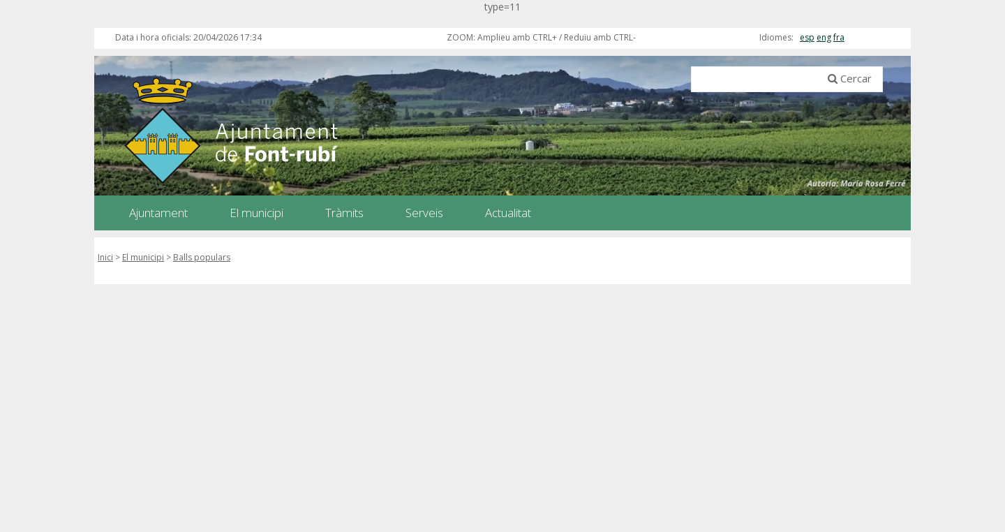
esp (807, 37)
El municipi (143, 257)
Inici (105, 257)
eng (824, 37)
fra (838, 37)
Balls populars (201, 257)
